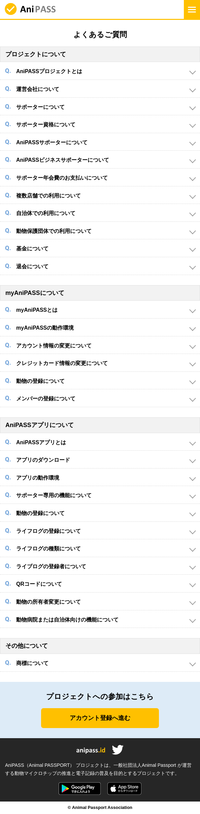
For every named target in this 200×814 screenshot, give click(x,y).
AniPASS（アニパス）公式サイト (30, 9)
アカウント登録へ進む (100, 718)
